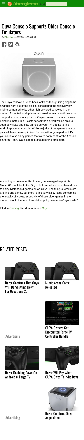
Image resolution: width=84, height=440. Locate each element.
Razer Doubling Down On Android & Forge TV (21, 375)
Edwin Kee (8, 37)
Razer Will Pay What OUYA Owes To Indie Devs (61, 375)
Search (42, 4)
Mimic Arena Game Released (57, 285)
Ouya (45, 208)
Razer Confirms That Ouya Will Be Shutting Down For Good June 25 (22, 287)
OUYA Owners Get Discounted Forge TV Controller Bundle (58, 332)
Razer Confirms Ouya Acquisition (58, 415)
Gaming (14, 208)
